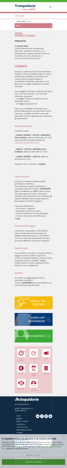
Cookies (20, 432)
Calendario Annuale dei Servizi (27, 142)
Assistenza (21, 424)
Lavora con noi (22, 427)
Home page (15, 21)
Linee (19, 21)
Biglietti (19, 418)
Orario (24, 21)
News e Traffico (22, 421)
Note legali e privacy (24, 430)
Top (50, 453)
